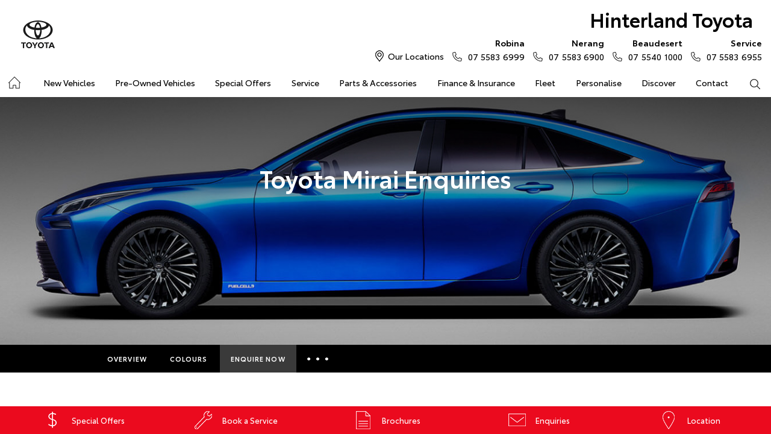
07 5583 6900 (573, 49)
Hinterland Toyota (671, 19)
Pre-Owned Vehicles (155, 83)
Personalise (599, 83)
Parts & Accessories (378, 83)
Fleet (545, 83)
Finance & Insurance (476, 83)
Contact (712, 83)
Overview (127, 358)
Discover (658, 83)
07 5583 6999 (494, 49)
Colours (189, 358)
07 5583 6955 (731, 49)
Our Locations (416, 56)
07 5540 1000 (652, 49)
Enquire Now (258, 358)
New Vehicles (69, 83)
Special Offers (243, 83)
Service (305, 83)
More (320, 359)
